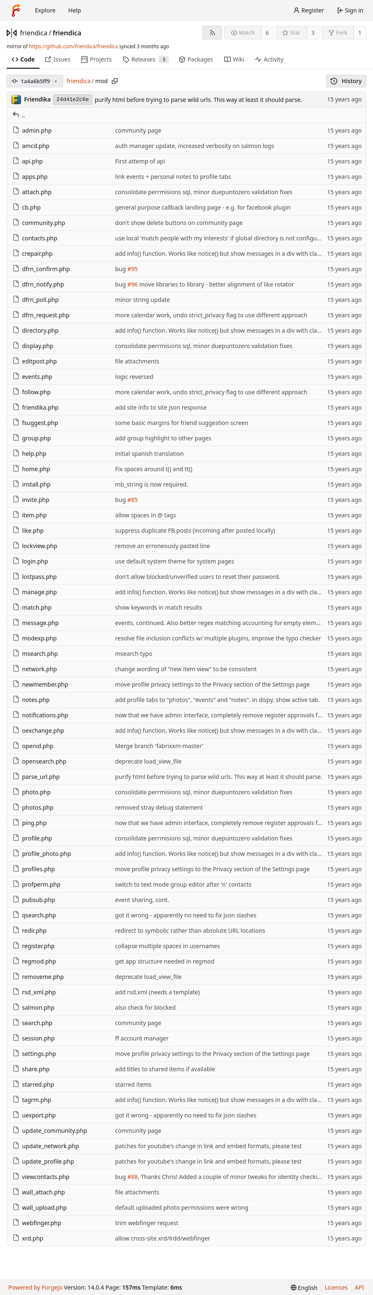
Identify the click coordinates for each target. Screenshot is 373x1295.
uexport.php (34, 1115)
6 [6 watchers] (267, 33)
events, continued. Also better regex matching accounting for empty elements (221, 623)
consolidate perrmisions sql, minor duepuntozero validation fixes (203, 192)
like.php (28, 530)
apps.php (29, 176)
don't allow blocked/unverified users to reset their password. (197, 577)
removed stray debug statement (159, 807)
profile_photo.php (41, 854)
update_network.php (45, 1146)
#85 (132, 500)
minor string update (142, 300)
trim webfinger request (146, 1223)
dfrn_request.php (40, 315)
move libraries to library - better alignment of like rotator (216, 284)
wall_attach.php (38, 1192)
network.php (34, 669)
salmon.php (33, 1007)
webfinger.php (36, 1223)
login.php (30, 561)
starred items (133, 1084)
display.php (32, 346)
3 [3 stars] (313, 33)
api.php (27, 161)
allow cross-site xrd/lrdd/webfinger (162, 1238)
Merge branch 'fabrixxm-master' (159, 746)
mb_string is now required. (151, 484)
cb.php (26, 207)
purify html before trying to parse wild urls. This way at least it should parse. (198, 100)
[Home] (15, 10)
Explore (45, 10)
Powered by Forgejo (35, 1287)
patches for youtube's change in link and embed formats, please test (208, 1146)
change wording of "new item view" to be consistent (186, 669)
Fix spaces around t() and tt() (154, 469)
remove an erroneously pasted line (162, 546)
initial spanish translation (149, 453)
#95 (132, 269)
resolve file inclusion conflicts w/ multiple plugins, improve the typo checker (218, 638)
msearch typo (133, 653)
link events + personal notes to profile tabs (173, 176)
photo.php (31, 792)
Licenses (336, 1287)
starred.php (33, 1084)
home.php (31, 469)
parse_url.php (36, 777)
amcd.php (30, 146)
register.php (33, 946)
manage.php (34, 592)
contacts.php (34, 238)
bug (121, 269)
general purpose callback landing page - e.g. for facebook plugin (203, 207)
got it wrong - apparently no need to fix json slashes (186, 915)
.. (18, 115)
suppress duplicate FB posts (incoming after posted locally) (195, 530)
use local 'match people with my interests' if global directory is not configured (220, 238)
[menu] (304, 1288)
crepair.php (32, 253)
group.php (31, 438)
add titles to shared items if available (165, 1069)
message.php (35, 623)
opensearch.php (39, 761)
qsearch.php (34, 915)
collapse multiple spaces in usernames (167, 946)
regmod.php (34, 961)
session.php (33, 1038)
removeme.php (38, 977)
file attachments (137, 361)
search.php (32, 1023)
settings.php (34, 1054)
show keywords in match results (158, 607)
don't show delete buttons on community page (179, 223)
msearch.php (35, 653)
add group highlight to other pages (163, 438)
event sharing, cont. (142, 900)
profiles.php (33, 869)
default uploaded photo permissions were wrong (182, 1207)
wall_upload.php (39, 1207)
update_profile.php (43, 1161)
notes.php (30, 700)
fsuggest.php (35, 423)
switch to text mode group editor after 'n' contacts (183, 884)
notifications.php (40, 715)
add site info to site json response (161, 407)
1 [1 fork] (359, 33)
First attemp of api (140, 161)
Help (74, 10)
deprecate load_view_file (148, 761)
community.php (38, 223)
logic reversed (134, 377)
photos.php (33, 807)
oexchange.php (38, 730)
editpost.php (34, 361)
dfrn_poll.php (35, 300)
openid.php (32, 746)
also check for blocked (145, 1007)
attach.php (32, 192)
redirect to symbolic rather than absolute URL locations (190, 930)
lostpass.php (34, 577)
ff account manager (142, 1038)
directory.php (35, 330)
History (346, 81)
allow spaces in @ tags (145, 515)
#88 (132, 1177)
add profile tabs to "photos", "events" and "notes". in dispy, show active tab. (217, 700)
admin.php (32, 130)
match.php (32, 607)
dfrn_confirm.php (41, 269)
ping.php (29, 823)
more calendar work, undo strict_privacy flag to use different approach (211, 315)
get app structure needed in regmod (165, 961)
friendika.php (35, 407)
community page (138, 130)
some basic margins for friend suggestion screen (181, 423)
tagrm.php (31, 1100)
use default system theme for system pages (174, 561)
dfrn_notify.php (38, 284)
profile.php (32, 838)
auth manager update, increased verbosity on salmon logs (194, 146)
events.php (32, 377)
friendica (33, 33)
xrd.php (27, 1238)
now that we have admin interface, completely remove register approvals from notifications (239, 715)
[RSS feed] (212, 33)
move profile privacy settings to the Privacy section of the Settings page (212, 684)
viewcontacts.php (40, 1177)
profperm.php (36, 884)
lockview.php (34, 546)
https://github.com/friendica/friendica (73, 46)
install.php (31, 484)
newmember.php (40, 684)
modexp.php (34, 638)
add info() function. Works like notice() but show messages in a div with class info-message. (239, 253)
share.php (30, 1069)
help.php (29, 453)
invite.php (30, 500)
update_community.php (49, 1130)
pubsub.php (33, 900)
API (359, 1287)
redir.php (29, 930)
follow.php (31, 392)
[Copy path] (115, 81)
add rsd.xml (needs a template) (157, 992)
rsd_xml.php (34, 992)
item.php (29, 515)
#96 (132, 284)
